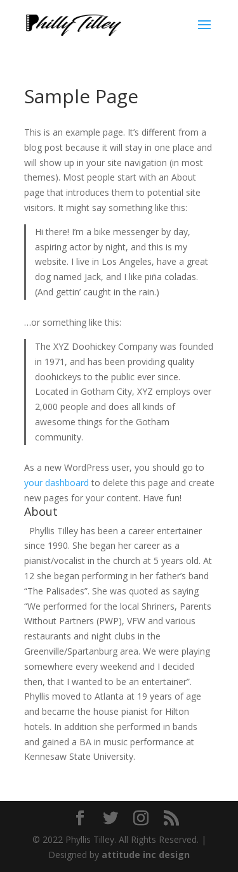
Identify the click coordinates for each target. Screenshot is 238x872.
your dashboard (56, 483)
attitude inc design (146, 855)
